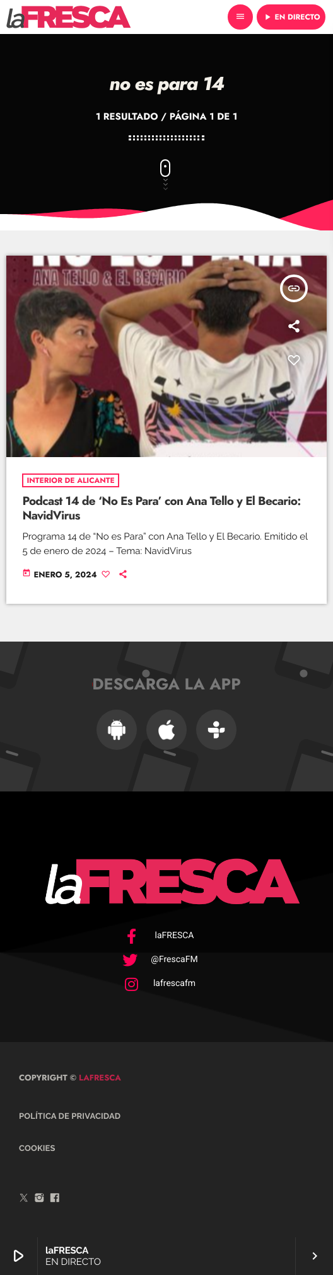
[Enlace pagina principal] (68, 17)
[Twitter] (24, 1199)
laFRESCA (98, 1078)
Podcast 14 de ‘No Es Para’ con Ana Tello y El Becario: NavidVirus (161, 508)
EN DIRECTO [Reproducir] (291, 17)
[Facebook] (55, 1199)
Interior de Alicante (70, 480)
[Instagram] (40, 1199)
